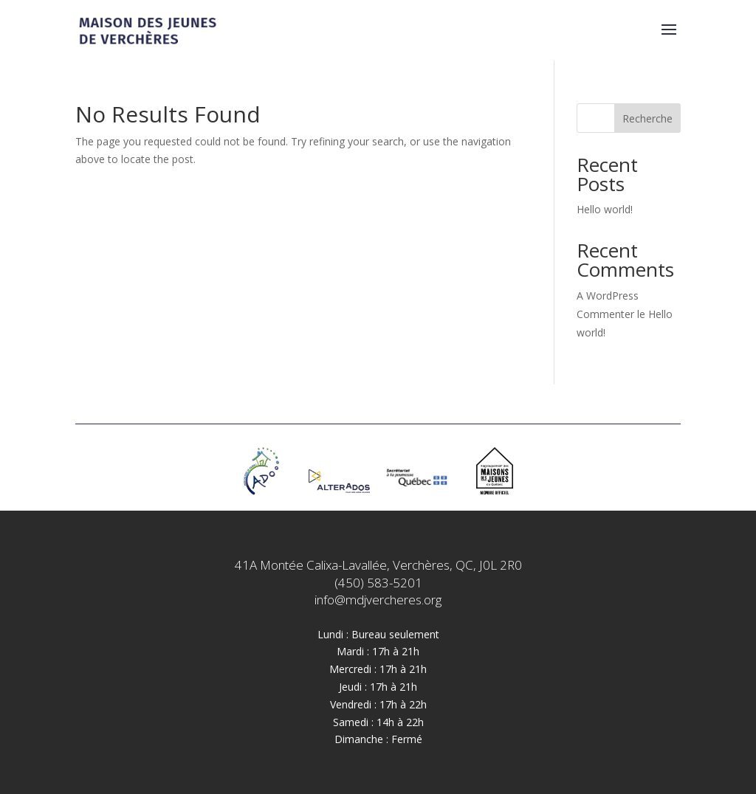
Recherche (647, 118)
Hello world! (605, 209)
